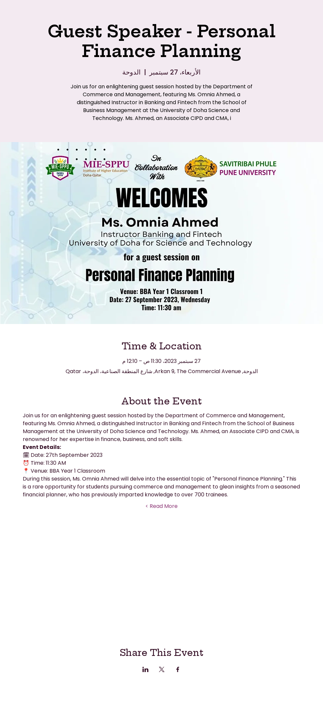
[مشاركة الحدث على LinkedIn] (145, 669)
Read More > (161, 506)
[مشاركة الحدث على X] (162, 669)
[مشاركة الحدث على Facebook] (178, 669)
